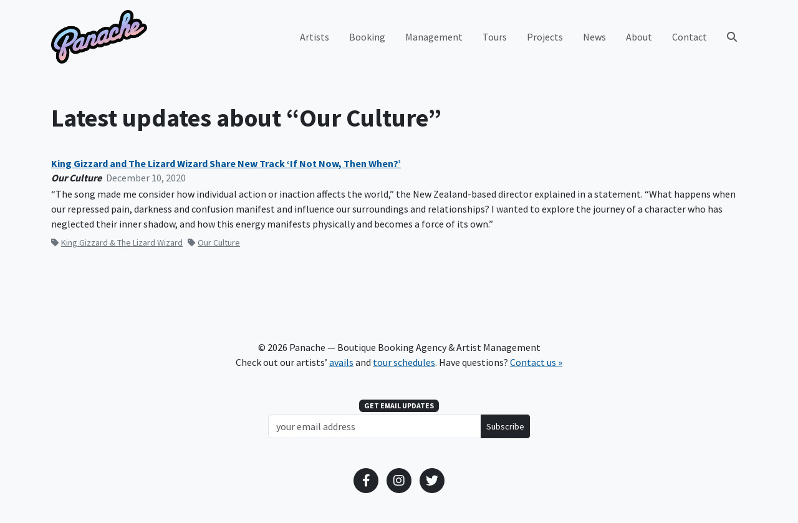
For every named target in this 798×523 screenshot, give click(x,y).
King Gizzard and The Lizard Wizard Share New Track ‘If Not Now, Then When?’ (226, 164)
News (594, 37)
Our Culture (214, 242)
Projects (545, 37)
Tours (495, 37)
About (639, 37)
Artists (314, 37)
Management (434, 37)
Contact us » (536, 362)
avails (341, 362)
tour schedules (404, 362)
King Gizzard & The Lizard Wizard (117, 242)
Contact (689, 37)
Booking (367, 37)
